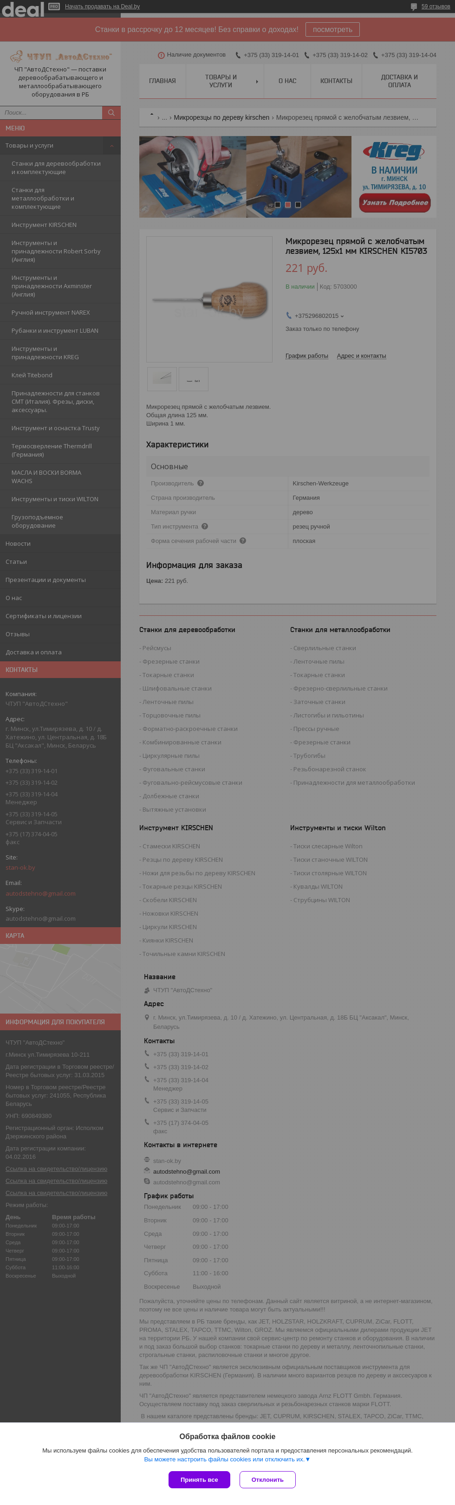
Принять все (199, 1479)
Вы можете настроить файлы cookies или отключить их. (224, 1459)
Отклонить (268, 1479)
